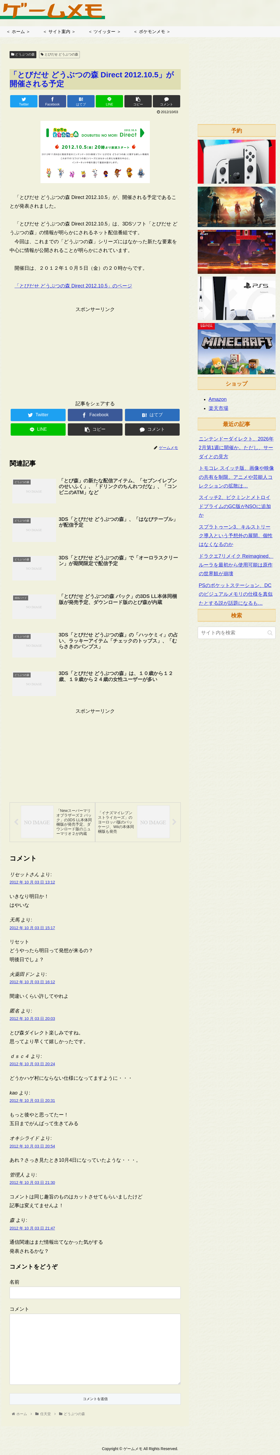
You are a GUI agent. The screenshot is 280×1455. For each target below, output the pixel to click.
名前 (14, 1282)
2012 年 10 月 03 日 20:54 (32, 1146)
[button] (270, 633)
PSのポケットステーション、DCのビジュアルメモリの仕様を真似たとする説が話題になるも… (236, 594)
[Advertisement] (95, 352)
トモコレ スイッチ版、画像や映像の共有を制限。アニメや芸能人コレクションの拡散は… (236, 477)
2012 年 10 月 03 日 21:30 (32, 1183)
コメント (19, 1309)
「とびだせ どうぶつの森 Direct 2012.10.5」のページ (73, 286)
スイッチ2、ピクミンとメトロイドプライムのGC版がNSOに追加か (235, 506)
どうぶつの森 (23, 54)
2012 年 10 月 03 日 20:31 (32, 1101)
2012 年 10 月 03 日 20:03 (32, 1019)
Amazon (218, 399)
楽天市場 (218, 408)
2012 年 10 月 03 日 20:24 (32, 1064)
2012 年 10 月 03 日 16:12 (32, 982)
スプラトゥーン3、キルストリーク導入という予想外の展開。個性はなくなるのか (236, 535)
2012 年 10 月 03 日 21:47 (32, 1228)
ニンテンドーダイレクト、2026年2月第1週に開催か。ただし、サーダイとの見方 (236, 447)
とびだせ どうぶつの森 (59, 54)
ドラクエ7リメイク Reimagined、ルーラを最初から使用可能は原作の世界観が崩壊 (236, 565)
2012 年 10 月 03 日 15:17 (32, 928)
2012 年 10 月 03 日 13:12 (32, 882)
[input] (237, 633)
